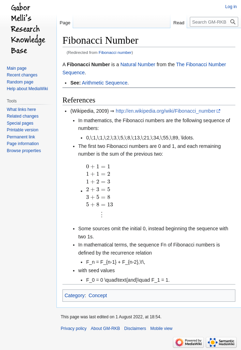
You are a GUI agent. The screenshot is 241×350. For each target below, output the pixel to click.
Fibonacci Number (88, 64)
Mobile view (161, 328)
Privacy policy (73, 328)
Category (75, 295)
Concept (98, 295)
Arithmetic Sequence (104, 83)
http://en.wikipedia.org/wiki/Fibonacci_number (165, 111)
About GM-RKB (105, 328)
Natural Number (137, 64)
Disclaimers (135, 328)
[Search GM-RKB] (214, 22)
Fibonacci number (115, 52)
